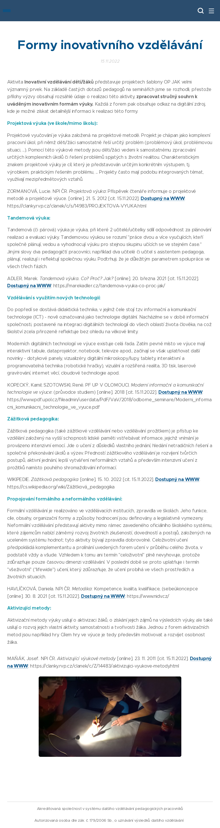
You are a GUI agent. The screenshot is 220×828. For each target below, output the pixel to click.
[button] (200, 10)
